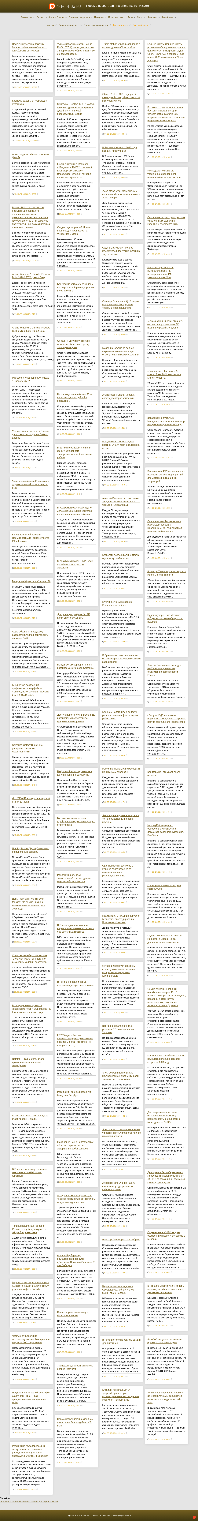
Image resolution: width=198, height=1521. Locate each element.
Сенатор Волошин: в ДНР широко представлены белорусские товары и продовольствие (121, 304)
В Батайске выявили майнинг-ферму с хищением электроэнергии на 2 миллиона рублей (74, 452)
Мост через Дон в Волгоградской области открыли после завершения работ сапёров (75, 1145)
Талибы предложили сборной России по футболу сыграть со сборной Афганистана (29, 1229)
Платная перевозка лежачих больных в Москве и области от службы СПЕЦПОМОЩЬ (29, 47)
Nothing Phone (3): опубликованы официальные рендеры (30, 850)
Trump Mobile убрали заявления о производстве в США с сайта (121, 46)
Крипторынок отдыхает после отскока (163, 774)
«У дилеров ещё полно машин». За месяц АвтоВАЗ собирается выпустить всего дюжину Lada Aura (165, 1397)
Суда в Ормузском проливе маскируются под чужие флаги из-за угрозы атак (121, 251)
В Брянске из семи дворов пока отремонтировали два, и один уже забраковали (121, 658)
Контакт (106, 1515)
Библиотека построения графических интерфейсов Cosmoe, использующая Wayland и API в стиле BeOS (30, 690)
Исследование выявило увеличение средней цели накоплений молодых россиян (164, 174)
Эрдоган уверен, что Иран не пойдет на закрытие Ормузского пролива (165, 618)
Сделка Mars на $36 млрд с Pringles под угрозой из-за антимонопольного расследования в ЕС (117, 870)
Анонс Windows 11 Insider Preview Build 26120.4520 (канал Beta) (31, 329)
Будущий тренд (140, 25)
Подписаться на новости (95, 25)
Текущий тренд (120, 25)
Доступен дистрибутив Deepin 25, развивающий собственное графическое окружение (76, 718)
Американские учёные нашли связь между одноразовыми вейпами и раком (118, 1186)
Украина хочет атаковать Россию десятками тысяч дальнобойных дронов (30, 434)
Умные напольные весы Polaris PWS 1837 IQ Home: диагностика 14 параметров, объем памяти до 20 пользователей (76, 49)
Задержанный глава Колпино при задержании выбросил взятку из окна (30, 484)
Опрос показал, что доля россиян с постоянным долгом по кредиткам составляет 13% (166, 220)
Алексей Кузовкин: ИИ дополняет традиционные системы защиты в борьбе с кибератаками (121, 501)
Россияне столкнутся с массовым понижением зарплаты (121, 770)
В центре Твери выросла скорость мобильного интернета (166, 573)
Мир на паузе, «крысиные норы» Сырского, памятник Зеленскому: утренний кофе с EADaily (30, 1286)
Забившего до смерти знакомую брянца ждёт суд (75, 1367)
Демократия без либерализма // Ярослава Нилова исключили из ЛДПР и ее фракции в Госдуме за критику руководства (166, 1177)
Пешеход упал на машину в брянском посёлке (72, 1314)
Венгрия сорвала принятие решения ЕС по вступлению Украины (118, 1029)
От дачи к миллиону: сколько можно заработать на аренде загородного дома (73, 344)
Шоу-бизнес (167, 17)
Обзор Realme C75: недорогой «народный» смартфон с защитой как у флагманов (121, 97)
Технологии (26, 17)
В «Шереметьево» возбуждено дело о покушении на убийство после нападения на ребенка (74, 511)
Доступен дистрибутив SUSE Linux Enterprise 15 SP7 (73, 616)
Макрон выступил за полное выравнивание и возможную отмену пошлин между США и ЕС (121, 351)
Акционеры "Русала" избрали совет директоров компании (118, 396)
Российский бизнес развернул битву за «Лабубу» (74, 1094)
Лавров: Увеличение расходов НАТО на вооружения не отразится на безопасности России (164, 670)
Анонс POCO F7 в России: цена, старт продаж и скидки (30, 1117)
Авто (130, 17)
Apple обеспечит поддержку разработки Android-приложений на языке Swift (30, 635)
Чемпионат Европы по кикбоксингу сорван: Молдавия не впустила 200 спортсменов (31, 1339)
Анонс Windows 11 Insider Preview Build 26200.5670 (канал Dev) (31, 276)
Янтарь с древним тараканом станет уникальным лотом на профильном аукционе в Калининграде (118, 971)
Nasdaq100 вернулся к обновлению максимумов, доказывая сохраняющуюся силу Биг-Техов (165, 830)
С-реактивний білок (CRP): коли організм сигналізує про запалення (75, 564)
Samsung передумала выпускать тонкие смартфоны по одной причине (120, 818)
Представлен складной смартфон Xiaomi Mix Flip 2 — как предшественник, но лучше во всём (31, 1397)
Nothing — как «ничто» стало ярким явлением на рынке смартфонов (28, 1062)
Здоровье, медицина (79, 17)
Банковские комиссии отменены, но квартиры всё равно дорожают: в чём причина (76, 287)
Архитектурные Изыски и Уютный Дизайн (31, 156)
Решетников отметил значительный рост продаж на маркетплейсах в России (74, 878)
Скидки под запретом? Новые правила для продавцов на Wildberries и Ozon (73, 230)
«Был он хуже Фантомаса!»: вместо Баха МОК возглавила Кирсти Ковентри (164, 374)
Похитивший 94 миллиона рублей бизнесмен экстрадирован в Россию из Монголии (121, 919)
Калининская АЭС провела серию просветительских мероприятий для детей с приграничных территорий (166, 476)
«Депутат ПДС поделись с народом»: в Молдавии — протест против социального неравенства (166, 718)
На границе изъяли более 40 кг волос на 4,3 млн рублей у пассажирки (74, 397)
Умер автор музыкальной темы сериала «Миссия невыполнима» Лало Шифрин (121, 194)
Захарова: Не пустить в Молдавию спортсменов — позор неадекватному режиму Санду (166, 421)
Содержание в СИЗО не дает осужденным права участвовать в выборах (166, 1235)
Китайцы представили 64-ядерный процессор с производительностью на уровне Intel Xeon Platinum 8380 (120, 1394)
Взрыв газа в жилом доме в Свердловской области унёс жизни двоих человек (118, 1289)
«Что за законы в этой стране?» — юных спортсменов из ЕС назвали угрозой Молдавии (165, 324)
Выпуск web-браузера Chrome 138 (31, 581)
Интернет (99, 17)
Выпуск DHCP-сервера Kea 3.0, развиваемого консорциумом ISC (75, 666)
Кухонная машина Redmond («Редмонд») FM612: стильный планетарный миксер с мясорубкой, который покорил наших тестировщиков (74, 171)
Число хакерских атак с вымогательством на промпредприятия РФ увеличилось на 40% (160, 272)
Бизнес (40, 17)
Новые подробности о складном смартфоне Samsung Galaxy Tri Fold (75, 1422)
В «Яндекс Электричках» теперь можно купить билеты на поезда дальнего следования (165, 1289)
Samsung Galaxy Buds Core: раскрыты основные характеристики (27, 748)
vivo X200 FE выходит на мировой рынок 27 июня (31, 800)
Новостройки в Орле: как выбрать (121, 1239)
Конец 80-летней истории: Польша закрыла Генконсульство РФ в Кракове (30, 538)
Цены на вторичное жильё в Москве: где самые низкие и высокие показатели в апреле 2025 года (28, 903)
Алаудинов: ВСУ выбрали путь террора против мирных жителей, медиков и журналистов (76, 1199)
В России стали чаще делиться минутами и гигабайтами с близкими (29, 1172)
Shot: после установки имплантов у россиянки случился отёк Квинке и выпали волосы (121, 1132)
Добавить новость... (69, 25)
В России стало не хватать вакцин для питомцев (121, 1341)
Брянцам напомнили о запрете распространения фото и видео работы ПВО (120, 715)
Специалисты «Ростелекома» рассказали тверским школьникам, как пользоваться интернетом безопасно (164, 526)
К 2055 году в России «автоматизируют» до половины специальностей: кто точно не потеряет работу (75, 1040)
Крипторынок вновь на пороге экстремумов (164, 887)
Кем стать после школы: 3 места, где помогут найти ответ (120, 557)
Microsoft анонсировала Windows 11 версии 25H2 (30, 379)
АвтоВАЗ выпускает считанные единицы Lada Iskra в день (164, 1341)
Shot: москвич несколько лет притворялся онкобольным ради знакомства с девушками (120, 1076)
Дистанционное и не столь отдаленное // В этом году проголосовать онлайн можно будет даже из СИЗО (164, 1117)
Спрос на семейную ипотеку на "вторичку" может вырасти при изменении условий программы (29, 958)
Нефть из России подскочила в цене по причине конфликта (74, 773)
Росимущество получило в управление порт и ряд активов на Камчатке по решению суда (31, 1008)
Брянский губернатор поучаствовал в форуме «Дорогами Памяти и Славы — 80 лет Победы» (76, 1260)
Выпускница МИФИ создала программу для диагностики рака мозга (120, 445)
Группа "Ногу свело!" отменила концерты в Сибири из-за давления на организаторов (164, 939)
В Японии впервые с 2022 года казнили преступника (119, 149)
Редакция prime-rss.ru (122, 1515)
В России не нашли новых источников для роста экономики (75, 983)
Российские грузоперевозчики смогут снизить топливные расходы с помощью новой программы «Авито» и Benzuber (30, 1451)
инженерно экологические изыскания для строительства (29, 1501)
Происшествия (115, 17)
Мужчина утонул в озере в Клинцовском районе (117, 604)
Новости (50, 25)
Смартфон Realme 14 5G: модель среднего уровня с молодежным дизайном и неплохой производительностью (76, 109)
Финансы (152, 17)
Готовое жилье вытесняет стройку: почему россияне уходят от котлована (76, 821)
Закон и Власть (56, 17)
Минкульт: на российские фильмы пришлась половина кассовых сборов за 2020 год (166, 1059)
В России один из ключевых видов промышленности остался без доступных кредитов (75, 928)
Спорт (140, 17)
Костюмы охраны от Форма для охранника (29, 102)
